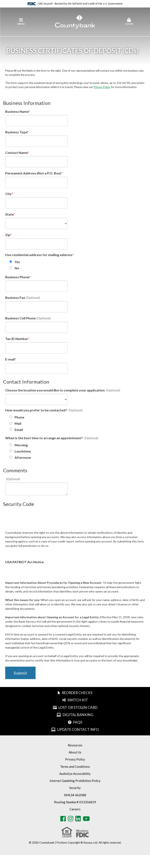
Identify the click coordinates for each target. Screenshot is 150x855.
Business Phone (17, 277)
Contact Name (16, 153)
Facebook (63, 819)
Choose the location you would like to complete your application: (55, 390)
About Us (75, 752)
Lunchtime (23, 451)
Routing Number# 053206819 (75, 802)
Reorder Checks (77, 693)
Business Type (16, 132)
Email (19, 430)
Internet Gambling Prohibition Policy (75, 781)
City (8, 194)
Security (75, 788)
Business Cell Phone (20, 318)
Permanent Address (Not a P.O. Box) (33, 173)
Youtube (86, 819)
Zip (7, 235)
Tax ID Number (16, 339)
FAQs (77, 722)
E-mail (10, 359)
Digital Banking (78, 715)
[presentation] (36, 518)
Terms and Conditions (75, 766)
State (9, 214)
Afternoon (23, 457)
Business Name (17, 111)
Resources (75, 745)
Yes (17, 262)
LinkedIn (78, 819)
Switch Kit (77, 700)
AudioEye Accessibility (75, 773)
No (17, 268)
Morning (21, 445)
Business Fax (15, 297)
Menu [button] (21, 21)
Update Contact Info (78, 729)
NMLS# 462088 (75, 795)
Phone (19, 417)
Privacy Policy (102, 87)
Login (129, 21)
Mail (18, 423)
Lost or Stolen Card (77, 707)
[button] (129, 22)
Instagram (70, 819)
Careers (75, 809)
